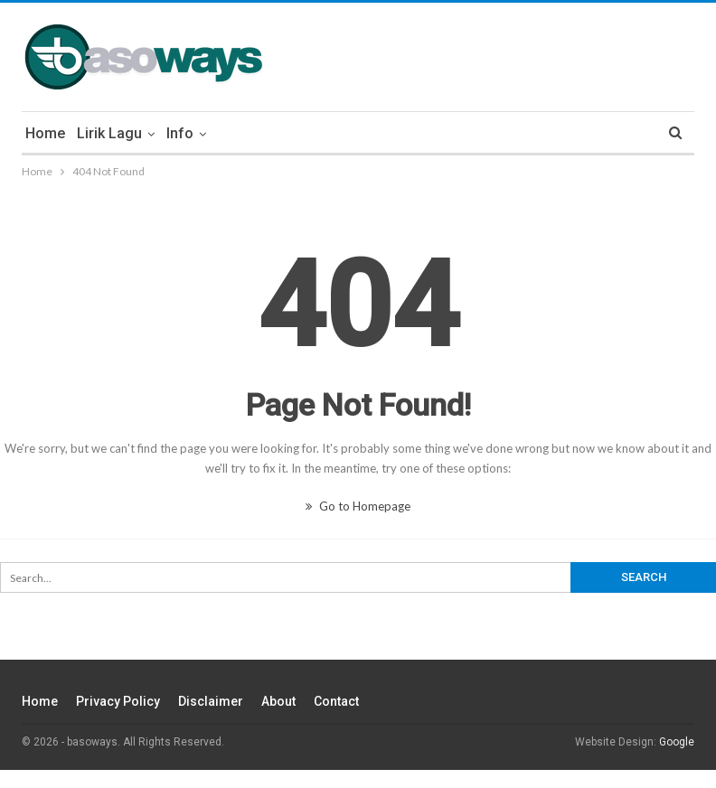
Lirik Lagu (109, 133)
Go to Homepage (358, 506)
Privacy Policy (118, 701)
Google (676, 742)
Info (179, 133)
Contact (336, 701)
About (278, 701)
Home (45, 133)
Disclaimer (210, 701)
